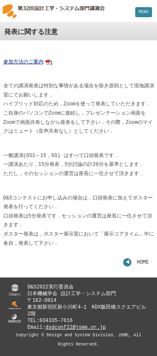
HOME (143, 262)
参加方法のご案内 (23, 62)
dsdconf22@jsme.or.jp (76, 327)
